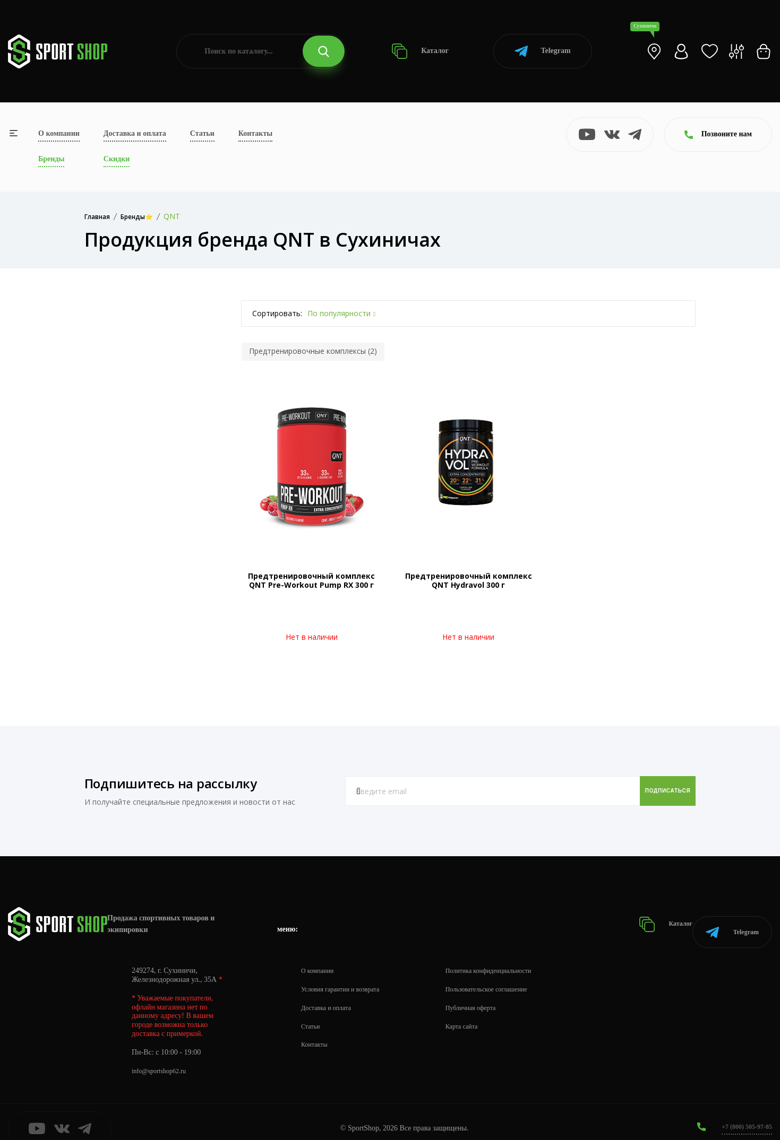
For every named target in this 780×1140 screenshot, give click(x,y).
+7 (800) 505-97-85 (742, 1113)
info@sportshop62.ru (163, 1057)
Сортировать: (277, 313)
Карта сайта (479, 1013)
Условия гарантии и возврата (346, 976)
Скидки (117, 159)
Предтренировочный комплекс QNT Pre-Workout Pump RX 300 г (311, 580)
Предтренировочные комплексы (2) (313, 351)
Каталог (420, 51)
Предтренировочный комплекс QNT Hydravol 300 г (468, 580)
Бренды (51, 159)
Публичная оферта (489, 994)
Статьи (202, 133)
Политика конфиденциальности (510, 957)
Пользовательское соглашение (507, 976)
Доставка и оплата (135, 133)
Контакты (255, 133)
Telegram (542, 51)
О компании (59, 133)
